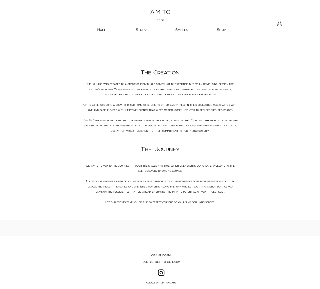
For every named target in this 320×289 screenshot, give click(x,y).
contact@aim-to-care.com (161, 261)
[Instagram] (161, 272)
